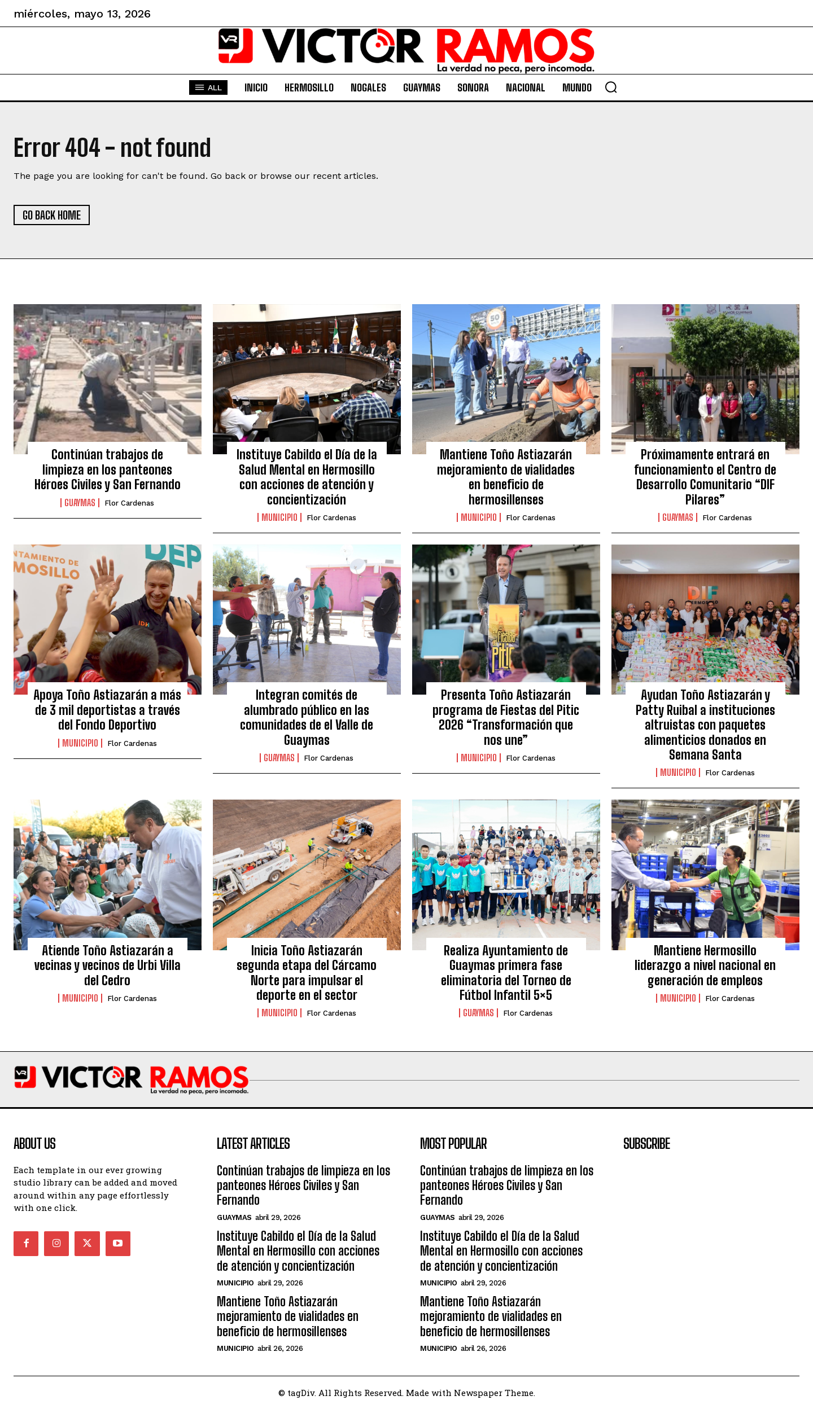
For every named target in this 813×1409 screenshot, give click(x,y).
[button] (610, 86)
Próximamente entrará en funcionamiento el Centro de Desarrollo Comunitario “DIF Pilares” (705, 477)
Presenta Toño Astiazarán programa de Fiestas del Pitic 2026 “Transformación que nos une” (505, 717)
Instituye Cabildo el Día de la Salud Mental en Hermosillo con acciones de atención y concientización (307, 477)
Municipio (279, 517)
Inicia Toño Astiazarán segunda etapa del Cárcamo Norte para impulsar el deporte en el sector (307, 973)
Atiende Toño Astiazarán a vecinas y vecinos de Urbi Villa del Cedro (107, 965)
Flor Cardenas (129, 503)
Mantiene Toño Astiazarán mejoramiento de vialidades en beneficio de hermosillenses (506, 477)
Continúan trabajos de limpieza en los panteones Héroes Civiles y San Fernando (107, 469)
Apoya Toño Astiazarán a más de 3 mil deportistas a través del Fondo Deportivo (107, 709)
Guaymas (79, 502)
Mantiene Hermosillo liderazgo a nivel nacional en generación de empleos (705, 965)
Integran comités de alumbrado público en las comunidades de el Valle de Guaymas (306, 717)
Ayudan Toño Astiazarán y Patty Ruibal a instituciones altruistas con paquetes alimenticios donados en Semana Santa (705, 724)
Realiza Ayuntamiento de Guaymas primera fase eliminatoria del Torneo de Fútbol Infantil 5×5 (506, 973)
